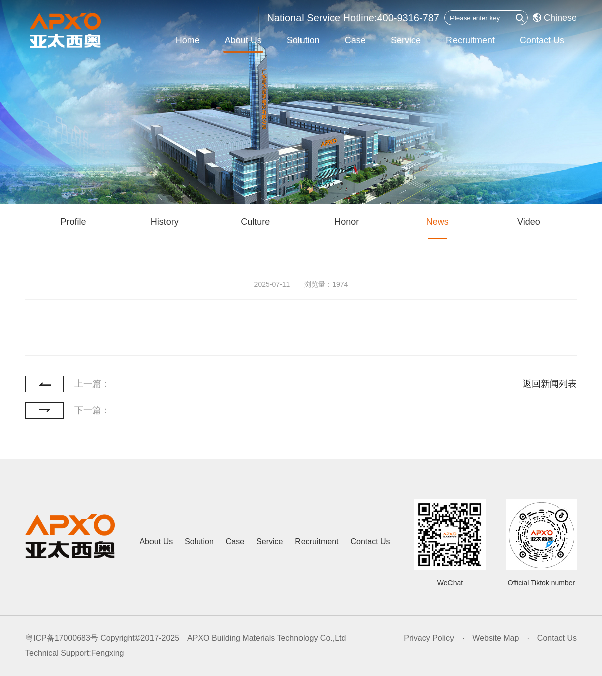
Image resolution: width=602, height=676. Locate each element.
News (437, 222)
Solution (303, 40)
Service (406, 40)
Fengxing (107, 653)
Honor (346, 222)
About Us (243, 40)
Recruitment (470, 40)
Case (355, 40)
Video (528, 222)
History (164, 222)
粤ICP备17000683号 (61, 638)
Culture (255, 222)
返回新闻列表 (550, 384)
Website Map (495, 638)
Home (188, 40)
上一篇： (92, 384)
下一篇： (92, 410)
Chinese (555, 18)
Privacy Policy (429, 638)
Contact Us (542, 40)
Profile (73, 222)
